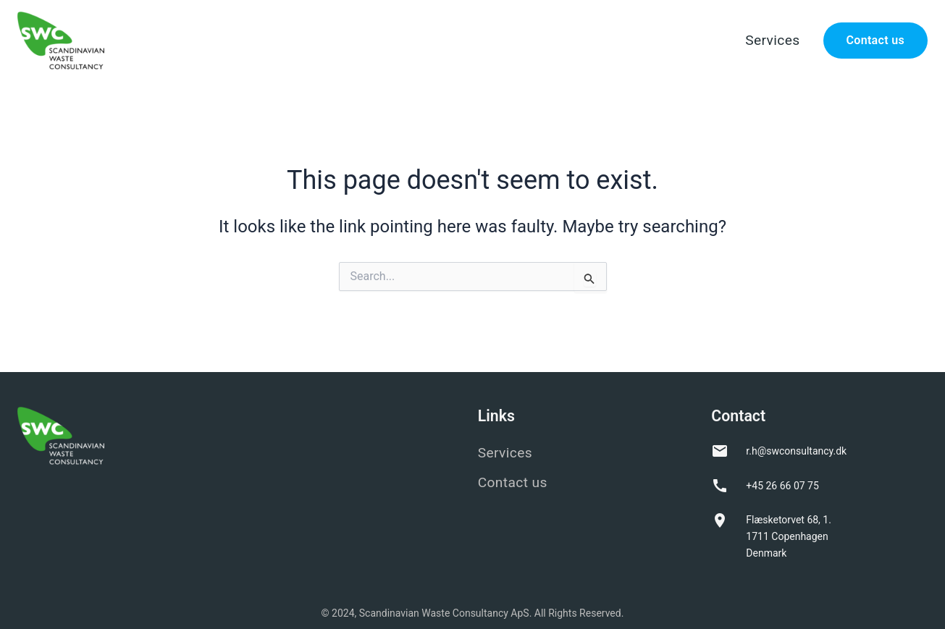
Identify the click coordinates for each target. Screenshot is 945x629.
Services (772, 40)
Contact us (875, 40)
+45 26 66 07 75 (782, 485)
